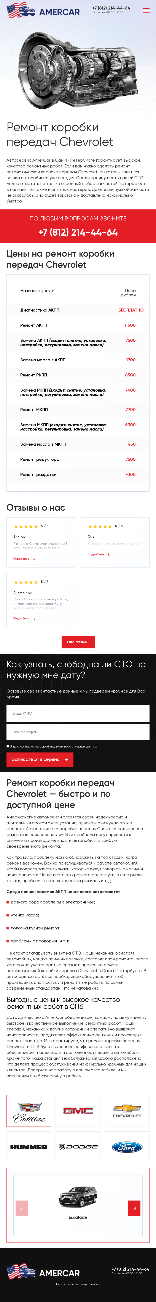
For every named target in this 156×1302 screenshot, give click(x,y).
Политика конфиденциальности (78, 1284)
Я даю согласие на (51, 746)
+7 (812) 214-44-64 (111, 8)
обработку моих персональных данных (68, 746)
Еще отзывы (78, 642)
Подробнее (21, 559)
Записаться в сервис (35, 759)
